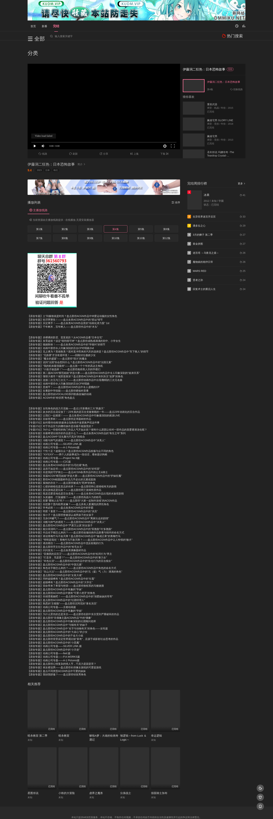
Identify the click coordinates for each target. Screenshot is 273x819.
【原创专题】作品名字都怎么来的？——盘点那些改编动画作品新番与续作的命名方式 (76, 512)
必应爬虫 (180, 811)
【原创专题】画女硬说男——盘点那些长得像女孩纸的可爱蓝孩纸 (64, 647)
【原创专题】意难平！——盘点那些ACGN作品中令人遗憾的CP (63, 367)
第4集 (115, 209)
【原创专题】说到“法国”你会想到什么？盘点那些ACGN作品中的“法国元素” (70, 342)
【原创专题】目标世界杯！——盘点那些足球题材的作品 (59, 399)
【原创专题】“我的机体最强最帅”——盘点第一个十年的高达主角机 (65, 345)
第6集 (166, 209)
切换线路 (236, 69)
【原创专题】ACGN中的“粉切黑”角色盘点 (51, 378)
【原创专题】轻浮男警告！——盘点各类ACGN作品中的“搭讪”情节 (65, 299)
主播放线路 (38, 190)
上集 (134, 134)
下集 (165, 134)
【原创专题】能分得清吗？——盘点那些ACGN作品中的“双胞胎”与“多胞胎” (70, 509)
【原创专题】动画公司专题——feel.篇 (49, 633)
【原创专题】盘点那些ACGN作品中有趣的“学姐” (55, 590)
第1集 (39, 209)
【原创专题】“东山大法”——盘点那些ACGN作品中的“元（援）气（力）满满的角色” (75, 551)
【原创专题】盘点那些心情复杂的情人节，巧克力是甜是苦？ (62, 644)
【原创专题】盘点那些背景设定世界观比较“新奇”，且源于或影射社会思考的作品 (73, 619)
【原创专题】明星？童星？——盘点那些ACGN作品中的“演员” (63, 491)
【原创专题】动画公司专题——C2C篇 (49, 441)
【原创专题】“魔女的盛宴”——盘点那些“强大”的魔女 (57, 338)
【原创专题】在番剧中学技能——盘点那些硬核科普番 (58, 370)
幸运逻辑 (156, 715)
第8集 (65, 218)
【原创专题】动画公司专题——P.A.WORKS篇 (54, 637)
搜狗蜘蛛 (136, 811)
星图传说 (33, 773)
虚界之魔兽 (96, 773)
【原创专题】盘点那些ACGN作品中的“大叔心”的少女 (57, 612)
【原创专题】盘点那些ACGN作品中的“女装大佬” (55, 555)
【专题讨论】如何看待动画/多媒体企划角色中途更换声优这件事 (63, 402)
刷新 (73, 134)
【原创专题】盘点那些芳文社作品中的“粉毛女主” (55, 527)
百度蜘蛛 (107, 811)
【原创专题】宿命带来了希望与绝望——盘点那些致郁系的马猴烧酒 (66, 566)
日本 (47, 150)
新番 (44, 25)
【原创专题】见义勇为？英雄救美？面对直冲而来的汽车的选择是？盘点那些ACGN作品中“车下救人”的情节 (88, 331)
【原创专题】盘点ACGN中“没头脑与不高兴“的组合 (56, 416)
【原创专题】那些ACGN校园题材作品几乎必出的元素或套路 (62, 459)
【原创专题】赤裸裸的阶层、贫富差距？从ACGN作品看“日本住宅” (65, 317)
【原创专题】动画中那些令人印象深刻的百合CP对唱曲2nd (61, 328)
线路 (43, 134)
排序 (176, 182)
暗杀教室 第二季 (37, 715)
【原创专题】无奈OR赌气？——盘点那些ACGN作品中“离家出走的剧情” (68, 498)
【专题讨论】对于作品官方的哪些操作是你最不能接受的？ (61, 406)
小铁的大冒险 (66, 773)
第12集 (166, 218)
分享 (104, 134)
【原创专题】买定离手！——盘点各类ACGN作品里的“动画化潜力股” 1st (68, 303)
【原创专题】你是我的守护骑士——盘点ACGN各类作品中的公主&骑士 (68, 452)
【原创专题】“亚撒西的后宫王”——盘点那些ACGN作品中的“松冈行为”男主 (70, 534)
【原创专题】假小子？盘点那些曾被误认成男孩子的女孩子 (61, 495)
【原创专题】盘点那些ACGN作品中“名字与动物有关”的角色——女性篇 (68, 608)
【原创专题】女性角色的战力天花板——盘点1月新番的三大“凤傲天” (66, 388)
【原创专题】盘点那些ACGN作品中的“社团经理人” (56, 580)
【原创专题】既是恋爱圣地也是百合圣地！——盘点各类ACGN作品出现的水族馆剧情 (76, 473)
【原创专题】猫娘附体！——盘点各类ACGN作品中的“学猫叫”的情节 (66, 324)
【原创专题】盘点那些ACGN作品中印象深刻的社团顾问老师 (62, 601)
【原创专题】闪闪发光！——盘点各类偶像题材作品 (57, 530)
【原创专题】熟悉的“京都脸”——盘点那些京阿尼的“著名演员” (62, 583)
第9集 (90, 218)
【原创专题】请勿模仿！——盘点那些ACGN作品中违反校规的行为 (65, 523)
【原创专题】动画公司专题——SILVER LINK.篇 (55, 424)
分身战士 (125, 773)
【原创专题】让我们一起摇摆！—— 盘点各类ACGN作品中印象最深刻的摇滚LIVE (74, 395)
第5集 (141, 209)
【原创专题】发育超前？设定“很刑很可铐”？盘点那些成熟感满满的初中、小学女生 (74, 321)
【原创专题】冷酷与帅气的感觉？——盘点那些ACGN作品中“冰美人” (66, 420)
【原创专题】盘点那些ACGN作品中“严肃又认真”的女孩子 (60, 505)
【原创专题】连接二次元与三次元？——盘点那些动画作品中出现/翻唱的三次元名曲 (75, 360)
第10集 (116, 218)
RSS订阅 (92, 811)
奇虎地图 (151, 811)
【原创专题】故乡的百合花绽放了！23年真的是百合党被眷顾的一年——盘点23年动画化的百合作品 (84, 392)
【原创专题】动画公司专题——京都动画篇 (52, 587)
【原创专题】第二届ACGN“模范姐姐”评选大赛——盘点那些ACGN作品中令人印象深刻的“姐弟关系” (84, 353)
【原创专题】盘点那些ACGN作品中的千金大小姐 (55, 615)
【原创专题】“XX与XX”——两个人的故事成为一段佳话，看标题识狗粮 (67, 434)
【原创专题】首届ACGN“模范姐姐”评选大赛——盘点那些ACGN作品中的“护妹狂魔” (75, 456)
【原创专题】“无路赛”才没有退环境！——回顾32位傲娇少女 (62, 335)
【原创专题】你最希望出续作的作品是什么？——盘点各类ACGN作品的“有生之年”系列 (77, 413)
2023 (39, 150)
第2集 (65, 209)
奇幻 (55, 150)
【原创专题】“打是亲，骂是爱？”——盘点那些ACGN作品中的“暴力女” (67, 537)
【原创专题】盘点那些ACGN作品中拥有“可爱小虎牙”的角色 (61, 573)
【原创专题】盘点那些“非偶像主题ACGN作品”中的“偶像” (60, 597)
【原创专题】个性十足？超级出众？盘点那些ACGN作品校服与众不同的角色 (71, 431)
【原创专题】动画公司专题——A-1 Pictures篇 (54, 427)
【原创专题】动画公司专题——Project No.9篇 (54, 438)
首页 (33, 25)
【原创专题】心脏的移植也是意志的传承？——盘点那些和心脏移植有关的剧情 (72, 466)
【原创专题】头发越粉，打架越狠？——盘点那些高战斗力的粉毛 (64, 477)
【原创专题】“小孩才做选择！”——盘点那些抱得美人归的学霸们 (64, 349)
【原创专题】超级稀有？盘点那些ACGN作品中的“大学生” (60, 562)
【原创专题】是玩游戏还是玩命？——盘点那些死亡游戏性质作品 (64, 470)
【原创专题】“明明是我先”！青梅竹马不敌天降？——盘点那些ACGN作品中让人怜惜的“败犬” (80, 519)
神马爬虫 (122, 811)
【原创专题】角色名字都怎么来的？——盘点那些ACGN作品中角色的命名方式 (72, 548)
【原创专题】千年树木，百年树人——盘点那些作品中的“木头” (63, 307)
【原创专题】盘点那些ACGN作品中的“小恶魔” (54, 622)
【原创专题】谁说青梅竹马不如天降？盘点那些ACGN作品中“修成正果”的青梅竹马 (74, 516)
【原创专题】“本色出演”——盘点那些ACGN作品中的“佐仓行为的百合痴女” (70, 541)
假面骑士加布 (159, 773)
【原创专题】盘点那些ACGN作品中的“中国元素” (55, 544)
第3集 (90, 209)
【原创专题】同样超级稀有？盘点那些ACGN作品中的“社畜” (61, 558)
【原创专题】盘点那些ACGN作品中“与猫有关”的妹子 (57, 605)
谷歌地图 (166, 811)
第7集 (39, 218)
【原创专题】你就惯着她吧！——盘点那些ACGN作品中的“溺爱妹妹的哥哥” (70, 576)
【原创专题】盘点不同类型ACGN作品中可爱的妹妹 (57, 651)
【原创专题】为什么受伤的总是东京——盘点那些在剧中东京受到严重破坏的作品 (73, 594)
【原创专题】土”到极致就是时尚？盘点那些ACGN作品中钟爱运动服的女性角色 (72, 296)
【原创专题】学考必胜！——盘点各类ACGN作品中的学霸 (60, 487)
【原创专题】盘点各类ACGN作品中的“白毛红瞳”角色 (57, 445)
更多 (241, 163)
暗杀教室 (63, 715)
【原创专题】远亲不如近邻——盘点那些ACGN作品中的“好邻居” (64, 449)
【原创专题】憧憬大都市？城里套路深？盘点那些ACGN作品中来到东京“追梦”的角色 (75, 356)
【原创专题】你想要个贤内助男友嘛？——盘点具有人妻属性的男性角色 (68, 484)
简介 (82, 144)
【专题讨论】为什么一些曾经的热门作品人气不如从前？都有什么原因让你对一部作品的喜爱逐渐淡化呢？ (87, 409)
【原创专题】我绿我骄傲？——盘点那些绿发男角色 (57, 654)
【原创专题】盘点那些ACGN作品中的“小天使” (54, 629)
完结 (56, 26)
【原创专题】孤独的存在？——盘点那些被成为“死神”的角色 (61, 463)
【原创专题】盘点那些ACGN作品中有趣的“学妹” (55, 569)
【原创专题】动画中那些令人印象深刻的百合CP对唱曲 (58, 363)
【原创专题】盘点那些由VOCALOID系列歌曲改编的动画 (59, 374)
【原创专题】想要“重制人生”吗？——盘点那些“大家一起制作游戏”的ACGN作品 (72, 480)
